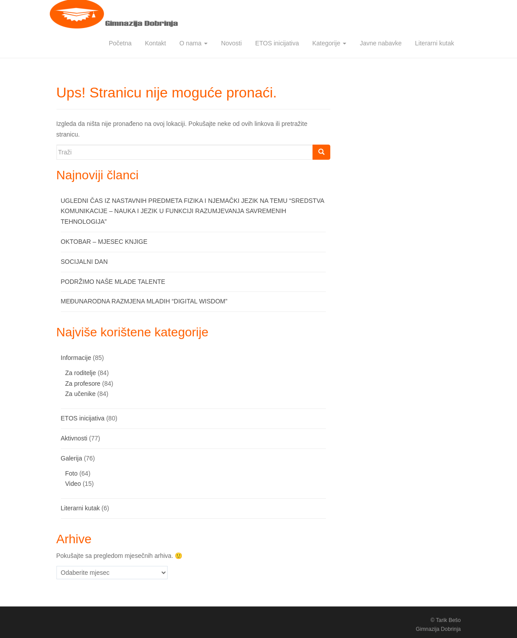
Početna (120, 43)
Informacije (76, 357)
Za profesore (82, 383)
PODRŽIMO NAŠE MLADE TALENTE (113, 281)
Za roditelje (80, 372)
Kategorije (329, 43)
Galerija (71, 458)
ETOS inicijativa (277, 43)
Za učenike (80, 393)
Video (73, 483)
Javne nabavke (380, 43)
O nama (193, 43)
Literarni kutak (434, 43)
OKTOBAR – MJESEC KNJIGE (104, 241)
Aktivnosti (74, 438)
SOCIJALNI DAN (84, 261)
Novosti (231, 43)
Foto (71, 473)
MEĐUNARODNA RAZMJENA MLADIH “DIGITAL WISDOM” (144, 301)
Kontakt (155, 43)
